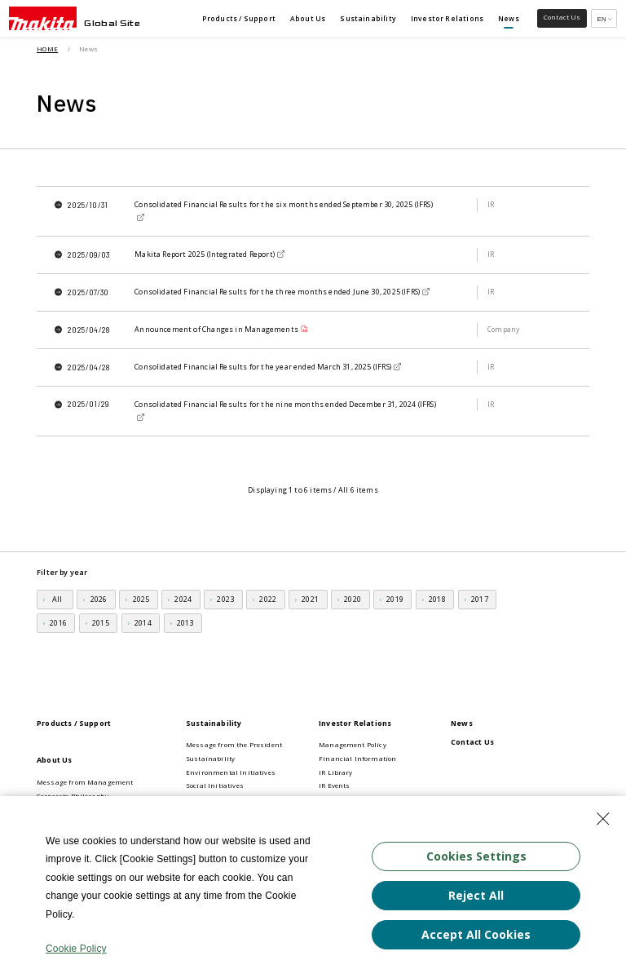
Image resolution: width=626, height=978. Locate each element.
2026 (99, 599)
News (462, 723)
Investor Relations (355, 723)
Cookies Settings (476, 855)
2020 (352, 599)
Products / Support (74, 723)
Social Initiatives (215, 785)
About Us (54, 760)
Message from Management (85, 782)
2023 (225, 599)
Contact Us (472, 742)
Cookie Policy (76, 948)
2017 (479, 599)
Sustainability (214, 723)
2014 (143, 622)
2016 (58, 622)
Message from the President (234, 745)
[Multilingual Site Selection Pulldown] (604, 18)
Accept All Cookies (476, 933)
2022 (267, 599)
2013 (185, 622)
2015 (100, 622)
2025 (141, 599)
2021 (310, 599)
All (57, 599)
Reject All (476, 894)
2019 (394, 599)
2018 (437, 599)
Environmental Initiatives (231, 772)
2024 (183, 599)
